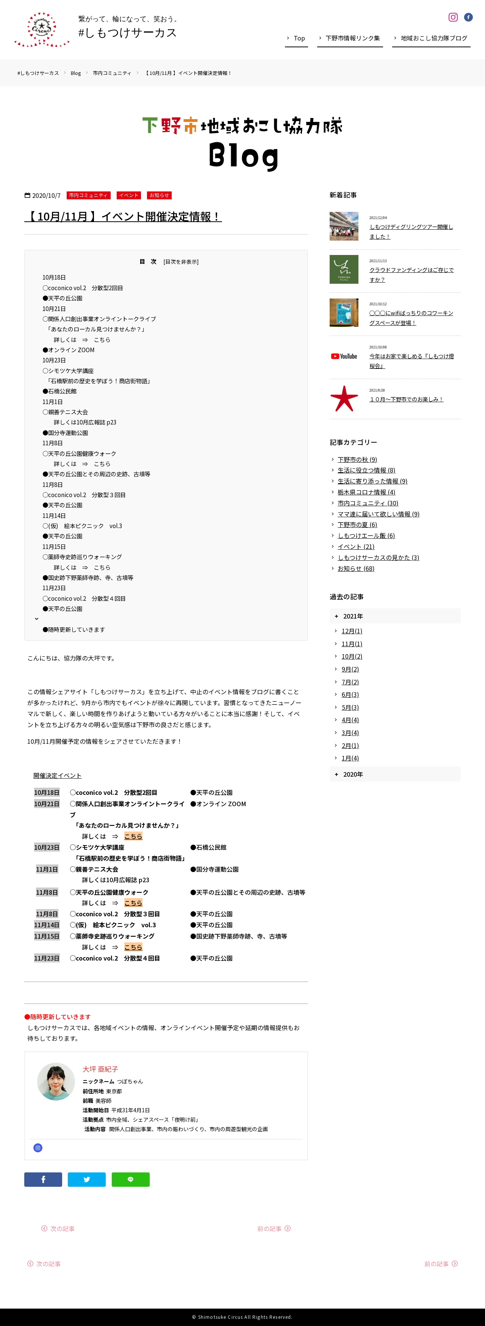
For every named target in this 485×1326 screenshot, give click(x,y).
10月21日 (54, 308)
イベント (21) (356, 546)
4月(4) (350, 719)
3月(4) (350, 732)
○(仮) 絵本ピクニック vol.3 (82, 525)
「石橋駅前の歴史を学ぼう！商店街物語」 (97, 380)
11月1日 (52, 401)
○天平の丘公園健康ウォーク (79, 453)
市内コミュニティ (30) (368, 502)
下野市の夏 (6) (357, 524)
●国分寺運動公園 (65, 432)
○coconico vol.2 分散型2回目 (82, 287)
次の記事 (62, 1228)
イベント (129, 195)
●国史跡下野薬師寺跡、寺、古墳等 (87, 577)
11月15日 (54, 546)
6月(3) (350, 694)
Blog (76, 72)
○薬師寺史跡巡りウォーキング (82, 556)
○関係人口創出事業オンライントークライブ (99, 318)
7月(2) (350, 681)
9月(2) (350, 668)
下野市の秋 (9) (357, 459)
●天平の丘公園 (62, 298)
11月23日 (54, 587)
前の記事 (269, 1228)
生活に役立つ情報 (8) (367, 469)
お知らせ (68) (356, 568)
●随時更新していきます (73, 629)
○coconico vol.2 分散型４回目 (84, 598)
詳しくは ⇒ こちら (76, 339)
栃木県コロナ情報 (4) (367, 491)
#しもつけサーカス (38, 72)
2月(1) (350, 745)
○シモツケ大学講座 (68, 370)
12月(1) (352, 630)
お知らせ (159, 195)
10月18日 (54, 277)
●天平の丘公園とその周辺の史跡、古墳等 (96, 473)
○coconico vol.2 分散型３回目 (84, 494)
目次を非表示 (181, 261)
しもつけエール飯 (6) (366, 535)
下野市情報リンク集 (352, 37)
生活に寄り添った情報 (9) (373, 480)
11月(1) (352, 643)
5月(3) (350, 707)
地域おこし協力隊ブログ (434, 37)
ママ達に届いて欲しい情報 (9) (379, 513)
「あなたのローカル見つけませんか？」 (94, 329)
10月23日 (54, 360)
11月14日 (54, 515)
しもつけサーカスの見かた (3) (378, 557)
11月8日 (52, 442)
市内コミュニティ (112, 72)
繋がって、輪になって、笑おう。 (129, 29)
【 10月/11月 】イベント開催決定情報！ (188, 72)
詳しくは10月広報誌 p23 (79, 422)
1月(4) (350, 757)
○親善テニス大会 (65, 411)
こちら (133, 836)
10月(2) (352, 656)
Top (299, 37)
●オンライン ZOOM (68, 349)
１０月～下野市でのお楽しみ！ (406, 399)
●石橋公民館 (59, 391)
